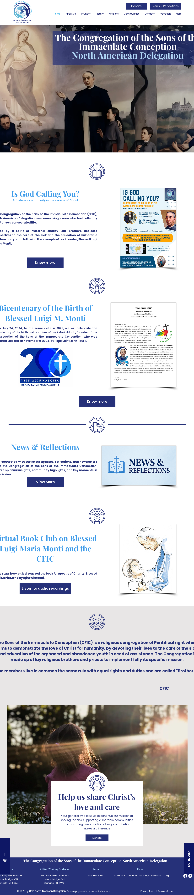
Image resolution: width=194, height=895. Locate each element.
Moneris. (106, 891)
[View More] (45, 482)
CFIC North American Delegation (47, 891)
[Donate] (136, 6)
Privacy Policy (148, 891)
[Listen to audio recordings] (45, 588)
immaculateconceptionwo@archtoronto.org (141, 875)
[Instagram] (5, 860)
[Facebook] (5, 854)
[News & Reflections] (165, 6)
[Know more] (45, 262)
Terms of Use (165, 891)
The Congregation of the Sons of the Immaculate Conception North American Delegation (95, 860)
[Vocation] (189, 858)
